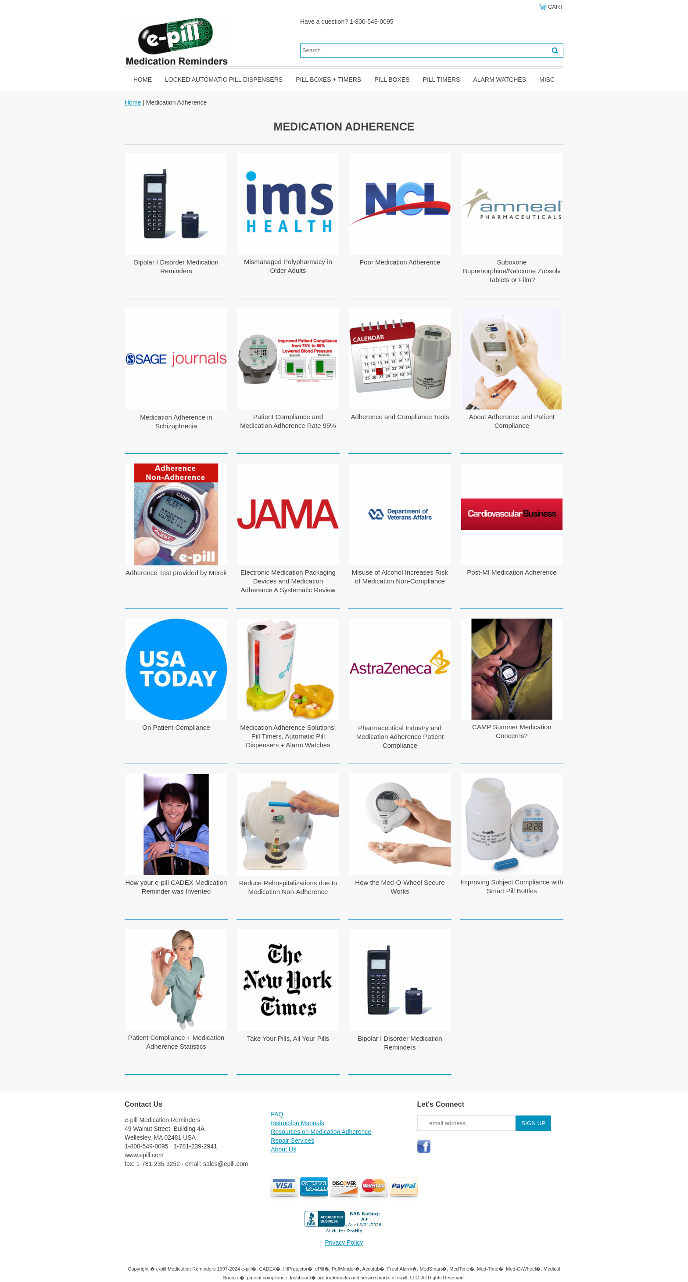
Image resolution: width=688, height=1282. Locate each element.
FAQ (277, 1114)
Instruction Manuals (297, 1122)
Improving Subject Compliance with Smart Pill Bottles (511, 886)
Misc (547, 79)
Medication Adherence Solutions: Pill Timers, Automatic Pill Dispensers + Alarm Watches (288, 736)
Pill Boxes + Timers (328, 79)
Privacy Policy (344, 1242)
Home (142, 79)
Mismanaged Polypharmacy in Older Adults (288, 266)
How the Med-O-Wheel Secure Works (399, 887)
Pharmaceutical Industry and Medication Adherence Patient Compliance (400, 736)
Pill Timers (441, 79)
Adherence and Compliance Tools (400, 416)
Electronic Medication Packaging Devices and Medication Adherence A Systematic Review (288, 581)
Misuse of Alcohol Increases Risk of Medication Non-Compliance (400, 577)
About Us (283, 1149)
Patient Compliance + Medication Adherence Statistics (176, 1042)
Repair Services (292, 1140)
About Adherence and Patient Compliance (512, 421)
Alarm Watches (499, 79)
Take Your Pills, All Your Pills (288, 1038)
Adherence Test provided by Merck (176, 572)
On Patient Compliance (176, 727)
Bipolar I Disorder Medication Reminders (176, 266)
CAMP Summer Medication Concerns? (512, 731)
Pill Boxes (391, 79)
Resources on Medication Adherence (321, 1131)
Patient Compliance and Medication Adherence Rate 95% (288, 421)
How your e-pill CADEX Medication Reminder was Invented (176, 887)
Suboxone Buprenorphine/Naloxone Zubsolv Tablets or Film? (512, 270)
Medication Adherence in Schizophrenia (176, 421)
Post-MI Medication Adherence (511, 572)
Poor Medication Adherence (399, 262)
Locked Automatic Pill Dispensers (224, 79)
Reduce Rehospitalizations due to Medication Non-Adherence (288, 887)
